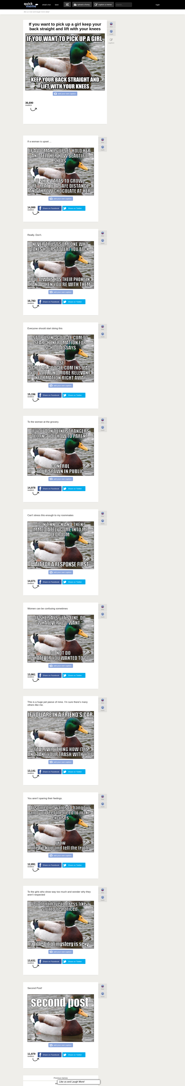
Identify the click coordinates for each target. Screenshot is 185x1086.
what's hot (46, 5)
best (57, 5)
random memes (67, 4)
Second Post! (34, 988)
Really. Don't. (34, 235)
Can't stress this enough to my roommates (50, 515)
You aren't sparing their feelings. (44, 798)
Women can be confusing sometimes (47, 608)
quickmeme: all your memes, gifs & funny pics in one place (31, 4)
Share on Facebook (51, 208)
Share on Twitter (75, 208)
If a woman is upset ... (39, 141)
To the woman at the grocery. (43, 421)
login (158, 5)
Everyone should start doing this (44, 328)
